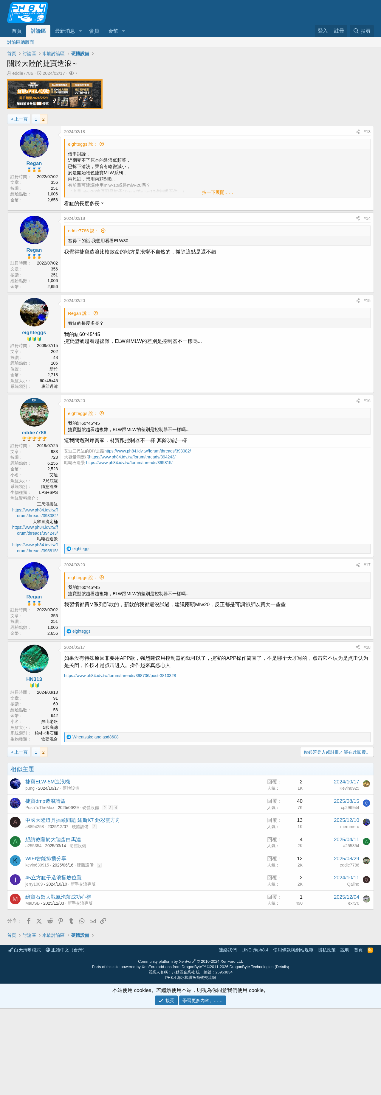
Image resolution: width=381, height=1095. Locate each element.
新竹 (53, 369)
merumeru (349, 913)
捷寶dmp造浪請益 (45, 887)
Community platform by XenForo (190, 1048)
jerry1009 (34, 970)
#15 (367, 300)
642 (54, 715)
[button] (80, 31)
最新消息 (65, 31)
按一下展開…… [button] (217, 192)
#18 (367, 647)
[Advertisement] (186, 804)
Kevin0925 (349, 874)
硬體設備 (71, 874)
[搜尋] (362, 31)
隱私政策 (327, 1036)
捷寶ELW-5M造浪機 (47, 868)
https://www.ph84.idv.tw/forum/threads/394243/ (132, 457)
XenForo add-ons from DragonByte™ (174, 1053)
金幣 (113, 31)
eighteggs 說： (82, 144)
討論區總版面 (20, 42)
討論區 (38, 31)
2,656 (52, 199)
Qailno (353, 970)
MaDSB (32, 989)
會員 (94, 31)
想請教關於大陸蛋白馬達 (53, 926)
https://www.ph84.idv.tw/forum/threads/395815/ (129, 462)
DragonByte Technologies (252, 1053)
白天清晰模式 (24, 1036)
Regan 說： (79, 313)
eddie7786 (22, 73)
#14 (367, 218)
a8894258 (34, 913)
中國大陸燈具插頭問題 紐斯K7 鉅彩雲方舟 (72, 906)
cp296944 (350, 894)
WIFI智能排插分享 (45, 945)
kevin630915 (37, 951)
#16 (367, 400)
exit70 (353, 989)
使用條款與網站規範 (293, 1036)
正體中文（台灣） (66, 1036)
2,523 (52, 468)
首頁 (17, 31)
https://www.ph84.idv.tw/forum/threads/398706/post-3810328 (120, 675)
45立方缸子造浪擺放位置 (53, 964)
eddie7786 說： (83, 230)
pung (30, 874)
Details (282, 1053)
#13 (367, 131)
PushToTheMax (39, 894)
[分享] (358, 132)
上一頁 (21, 119)
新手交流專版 (83, 970)
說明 (344, 1036)
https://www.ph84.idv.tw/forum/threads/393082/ (147, 451)
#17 (367, 564)
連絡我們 (228, 1036)
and (95, 737)
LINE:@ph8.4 (254, 1036)
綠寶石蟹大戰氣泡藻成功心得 (58, 983)
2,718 (52, 374)
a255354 (33, 932)
